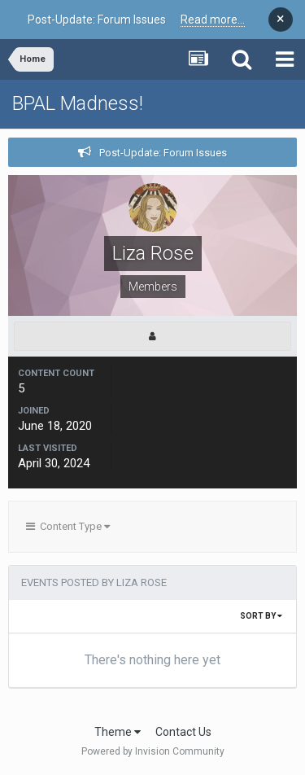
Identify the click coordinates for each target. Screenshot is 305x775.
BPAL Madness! (77, 103)
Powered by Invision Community (152, 751)
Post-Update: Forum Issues (163, 153)
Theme (117, 731)
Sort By (261, 615)
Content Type (68, 526)
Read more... (213, 19)
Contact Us (183, 731)
